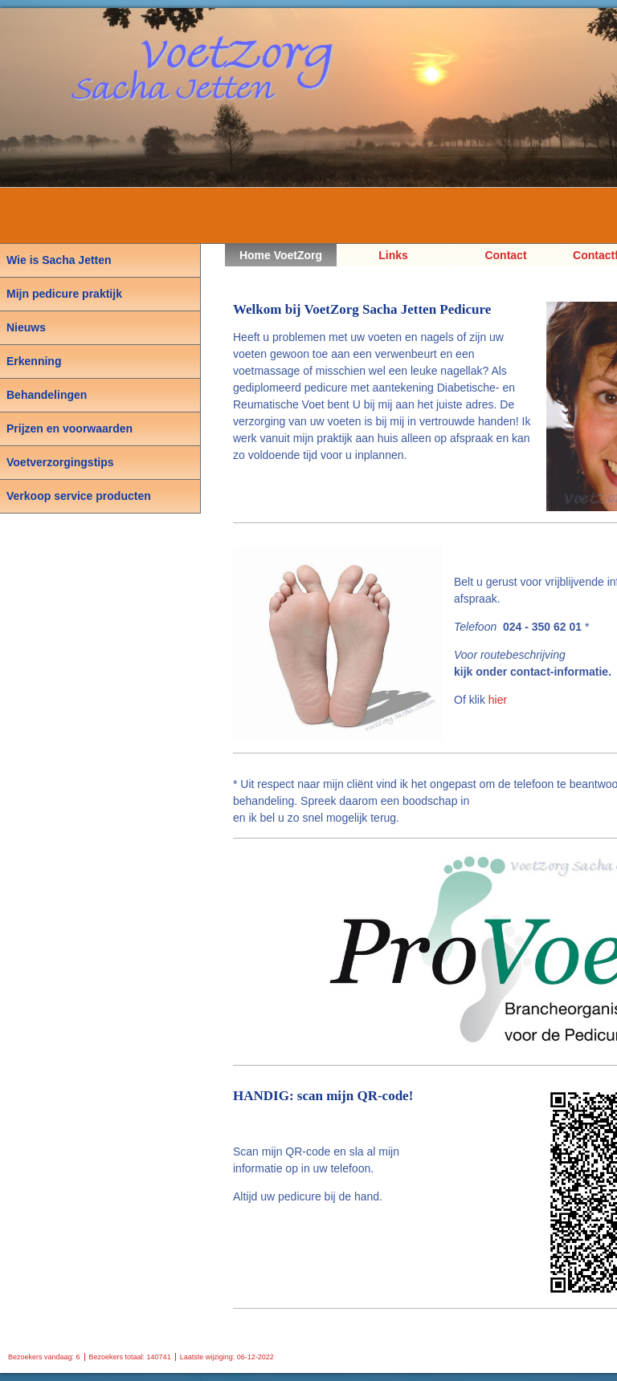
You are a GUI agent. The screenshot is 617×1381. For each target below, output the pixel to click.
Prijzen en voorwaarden (69, 428)
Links (393, 255)
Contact (505, 255)
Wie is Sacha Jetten (59, 260)
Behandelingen (46, 394)
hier (497, 699)
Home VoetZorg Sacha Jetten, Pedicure (280, 257)
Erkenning (33, 361)
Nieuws (26, 327)
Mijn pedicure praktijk (64, 293)
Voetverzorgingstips (60, 462)
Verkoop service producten (78, 495)
